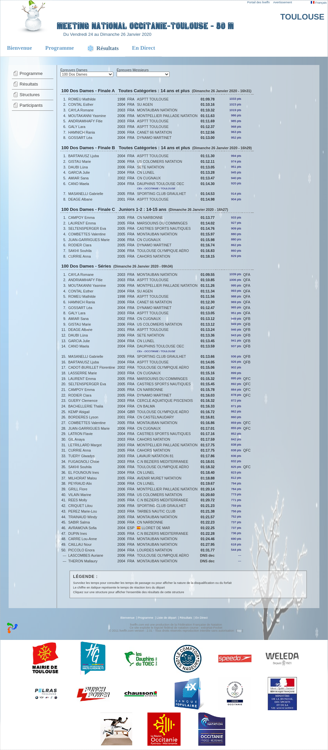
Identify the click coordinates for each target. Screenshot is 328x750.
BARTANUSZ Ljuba (83, 156)
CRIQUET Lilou (80, 506)
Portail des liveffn (258, 2)
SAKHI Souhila (80, 251)
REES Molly (77, 500)
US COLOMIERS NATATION (159, 161)
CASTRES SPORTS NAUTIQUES (164, 228)
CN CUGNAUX (149, 178)
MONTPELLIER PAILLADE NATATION (167, 116)
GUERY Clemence (82, 401)
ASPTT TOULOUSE (152, 99)
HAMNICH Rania (81, 132)
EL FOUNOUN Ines (83, 472)
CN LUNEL (145, 172)
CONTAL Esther (80, 104)
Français (319, 2)
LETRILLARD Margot (85, 445)
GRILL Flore (77, 489)
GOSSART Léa (80, 138)
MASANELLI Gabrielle (85, 194)
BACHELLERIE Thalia (85, 406)
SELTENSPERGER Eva (87, 228)
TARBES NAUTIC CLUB (156, 511)
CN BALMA (146, 406)
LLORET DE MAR (153, 528)
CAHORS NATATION (153, 256)
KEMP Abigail (78, 412)
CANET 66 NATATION (154, 132)
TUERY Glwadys (81, 456)
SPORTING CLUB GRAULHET (161, 194)
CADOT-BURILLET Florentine (91, 367)
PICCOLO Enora (81, 550)
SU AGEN (144, 104)
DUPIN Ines (77, 533)
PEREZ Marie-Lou (82, 511)
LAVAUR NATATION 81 (155, 456)
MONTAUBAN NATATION (157, 110)
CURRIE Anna (79, 256)
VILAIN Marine (79, 495)
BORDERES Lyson (83, 417)
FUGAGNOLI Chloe (83, 462)
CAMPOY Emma (81, 217)
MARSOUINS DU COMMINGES (162, 223)
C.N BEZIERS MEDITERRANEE (162, 462)
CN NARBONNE (150, 217)
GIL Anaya (76, 439)
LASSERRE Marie (82, 373)
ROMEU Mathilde (82, 99)
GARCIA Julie (79, 172)
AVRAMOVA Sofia (82, 528)
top (239, 630)
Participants (31, 105)
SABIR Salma (79, 522)
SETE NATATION (150, 167)
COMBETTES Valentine (87, 234)
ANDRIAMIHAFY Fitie (85, 121)
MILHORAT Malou (82, 478)
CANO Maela (78, 184)
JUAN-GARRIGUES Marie (89, 240)
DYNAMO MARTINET (154, 138)
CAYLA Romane (81, 110)
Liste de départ (167, 617)
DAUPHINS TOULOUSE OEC (160, 184)
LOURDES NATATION (154, 550)
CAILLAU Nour (79, 544)
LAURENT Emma (82, 223)
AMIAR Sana (78, 178)
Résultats (29, 84)
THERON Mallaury (82, 561)
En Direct (143, 48)
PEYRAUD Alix (80, 483)
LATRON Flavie (80, 434)
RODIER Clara (79, 245)
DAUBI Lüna (78, 167)
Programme (59, 48)
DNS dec (207, 555)
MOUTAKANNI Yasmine (87, 116)
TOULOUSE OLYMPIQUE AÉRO (163, 251)
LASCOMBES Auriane (85, 555)
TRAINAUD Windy (82, 517)
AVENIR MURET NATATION (159, 478)
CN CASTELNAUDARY (155, 417)
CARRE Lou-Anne (82, 539)
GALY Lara (76, 127)
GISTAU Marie (79, 161)
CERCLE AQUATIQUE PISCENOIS (165, 401)
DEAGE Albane (80, 199)
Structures (30, 94)
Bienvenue (19, 48)
